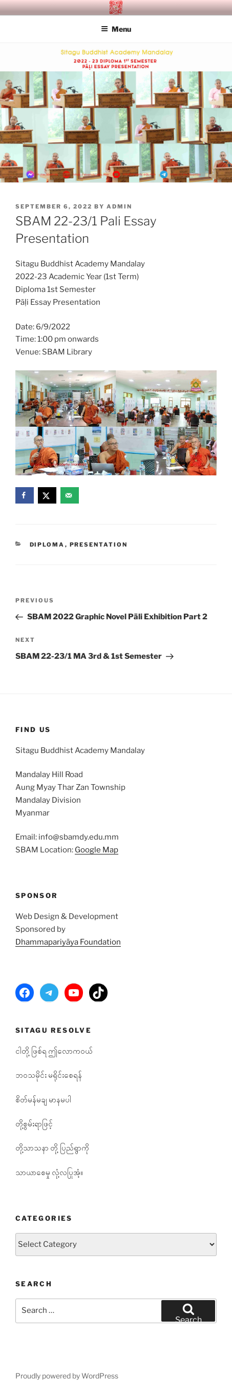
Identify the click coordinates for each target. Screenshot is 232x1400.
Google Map (96, 849)
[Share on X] (47, 495)
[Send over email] (69, 495)
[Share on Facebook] (24, 495)
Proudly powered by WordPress (66, 1375)
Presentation (99, 544)
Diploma (47, 544)
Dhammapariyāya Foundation (68, 942)
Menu (116, 29)
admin (119, 206)
